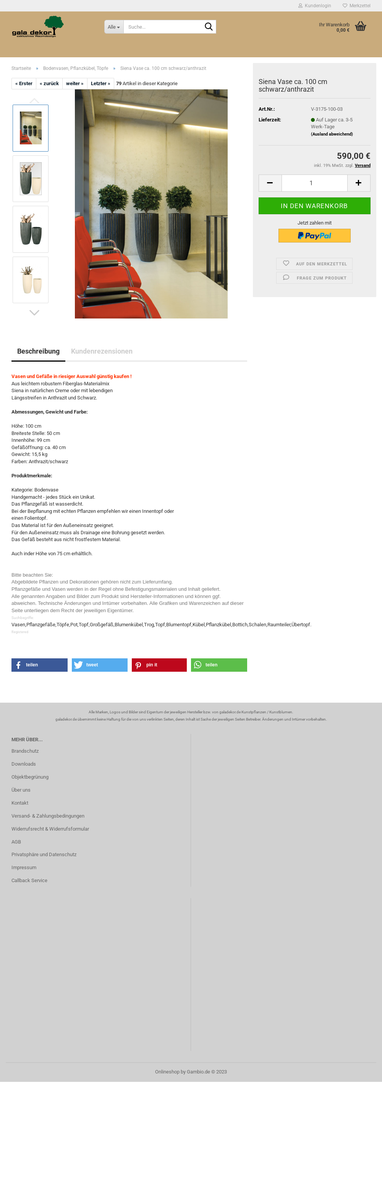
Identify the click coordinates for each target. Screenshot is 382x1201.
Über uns (21, 790)
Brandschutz (25, 751)
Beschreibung (38, 351)
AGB (16, 842)
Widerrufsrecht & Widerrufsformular (50, 829)
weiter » (75, 83)
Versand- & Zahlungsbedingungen (47, 816)
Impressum (23, 867)
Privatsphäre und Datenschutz (43, 854)
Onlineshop (167, 1072)
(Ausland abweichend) (332, 134)
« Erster (23, 83)
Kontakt (19, 803)
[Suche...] (113, 27)
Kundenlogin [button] (314, 5)
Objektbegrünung (30, 777)
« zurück (49, 83)
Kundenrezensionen (102, 351)
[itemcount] (315, 183)
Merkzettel (357, 5)
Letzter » (100, 83)
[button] (34, 312)
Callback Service (29, 880)
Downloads (23, 764)
